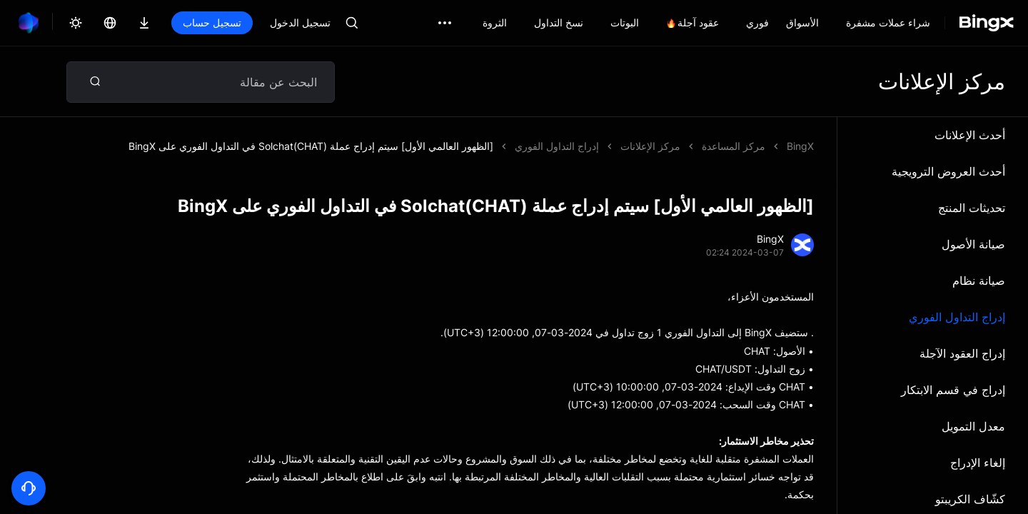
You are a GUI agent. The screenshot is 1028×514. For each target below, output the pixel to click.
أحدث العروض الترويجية (948, 171)
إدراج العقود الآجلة (962, 353)
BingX (800, 146)
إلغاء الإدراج (977, 462)
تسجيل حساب (212, 22)
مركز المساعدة (733, 146)
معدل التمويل (973, 426)
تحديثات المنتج (971, 208)
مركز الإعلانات (650, 146)
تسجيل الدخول (300, 22)
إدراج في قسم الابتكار (953, 390)
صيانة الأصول (973, 244)
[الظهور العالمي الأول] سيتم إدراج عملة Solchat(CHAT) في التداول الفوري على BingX (310, 146)
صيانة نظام (978, 280)
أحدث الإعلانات (969, 135)
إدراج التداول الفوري (957, 317)
